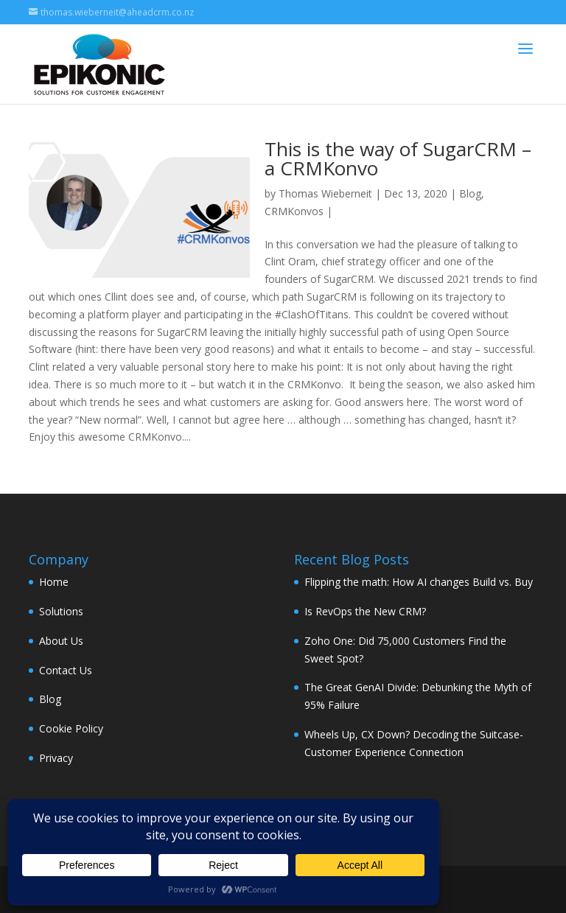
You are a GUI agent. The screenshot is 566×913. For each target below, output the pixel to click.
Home (54, 582)
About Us (61, 641)
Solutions (61, 611)
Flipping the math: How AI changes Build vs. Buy (418, 582)
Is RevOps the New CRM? (365, 611)
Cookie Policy (71, 728)
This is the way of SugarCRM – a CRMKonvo (398, 158)
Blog (470, 193)
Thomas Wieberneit (325, 193)
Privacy (56, 758)
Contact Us (65, 670)
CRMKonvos (294, 211)
